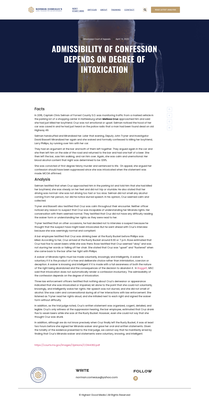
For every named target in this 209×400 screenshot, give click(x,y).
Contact (129, 9)
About (103, 9)
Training (116, 9)
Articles (92, 9)
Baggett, (143, 268)
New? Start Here (78, 9)
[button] (145, 10)
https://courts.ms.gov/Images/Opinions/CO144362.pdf (67, 345)
